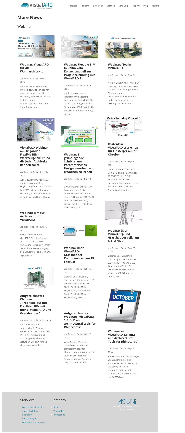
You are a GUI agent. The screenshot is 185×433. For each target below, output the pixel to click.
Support (136, 6)
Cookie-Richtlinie (30, 411)
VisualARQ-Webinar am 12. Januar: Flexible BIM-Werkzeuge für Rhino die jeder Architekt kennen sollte (35, 156)
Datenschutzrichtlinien (33, 407)
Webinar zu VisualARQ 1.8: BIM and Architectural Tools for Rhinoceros (122, 336)
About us (57, 407)
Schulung (123, 6)
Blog (145, 6)
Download (98, 6)
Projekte (85, 6)
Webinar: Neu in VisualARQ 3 (119, 66)
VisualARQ (58, 411)
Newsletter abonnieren (33, 422)
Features (73, 6)
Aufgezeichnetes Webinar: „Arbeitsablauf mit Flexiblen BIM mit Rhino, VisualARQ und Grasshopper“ (35, 304)
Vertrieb (111, 6)
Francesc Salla (31, 78)
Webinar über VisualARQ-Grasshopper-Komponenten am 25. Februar (79, 255)
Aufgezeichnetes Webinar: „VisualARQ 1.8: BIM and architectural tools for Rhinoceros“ (80, 320)
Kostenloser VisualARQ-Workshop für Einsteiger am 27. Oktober (123, 149)
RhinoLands (59, 414)
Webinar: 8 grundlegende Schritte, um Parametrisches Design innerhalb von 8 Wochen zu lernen (79, 163)
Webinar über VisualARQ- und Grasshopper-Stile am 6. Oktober (123, 236)
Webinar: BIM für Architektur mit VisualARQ (32, 216)
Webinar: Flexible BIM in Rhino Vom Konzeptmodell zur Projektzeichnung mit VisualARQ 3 (79, 71)
